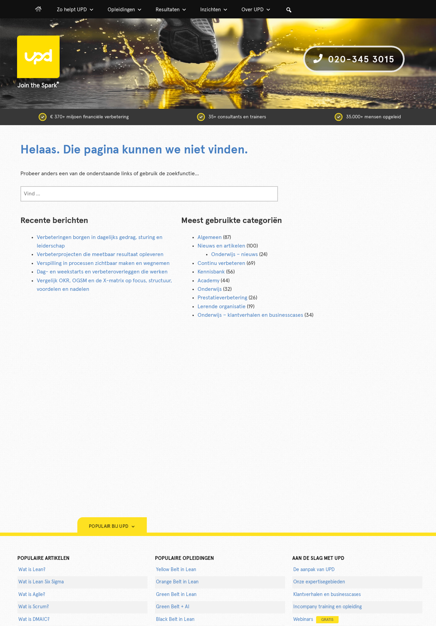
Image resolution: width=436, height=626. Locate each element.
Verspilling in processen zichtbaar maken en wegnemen (103, 263)
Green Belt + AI (172, 607)
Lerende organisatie (222, 306)
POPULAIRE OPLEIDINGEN (184, 558)
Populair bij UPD (112, 526)
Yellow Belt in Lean (176, 569)
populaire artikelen (43, 558)
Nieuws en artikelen (221, 246)
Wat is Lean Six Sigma (41, 582)
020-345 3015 (353, 59)
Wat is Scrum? (33, 607)
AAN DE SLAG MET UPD (318, 558)
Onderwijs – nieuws (234, 254)
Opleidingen (125, 9)
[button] (289, 10)
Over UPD (256, 9)
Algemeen (210, 237)
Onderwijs (210, 289)
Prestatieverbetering (222, 297)
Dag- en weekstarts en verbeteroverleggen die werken (102, 271)
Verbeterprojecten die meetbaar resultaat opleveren (100, 254)
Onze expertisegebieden (319, 582)
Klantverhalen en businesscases (327, 594)
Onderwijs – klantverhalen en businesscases (250, 315)
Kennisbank (211, 271)
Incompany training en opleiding (327, 607)
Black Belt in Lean (175, 619)
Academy (208, 280)
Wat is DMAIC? (33, 619)
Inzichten (214, 9)
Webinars (316, 619)
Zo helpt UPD (75, 9)
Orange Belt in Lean (177, 582)
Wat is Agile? (31, 594)
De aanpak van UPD (313, 569)
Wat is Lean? (31, 569)
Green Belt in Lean (176, 594)
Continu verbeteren (221, 263)
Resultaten (171, 9)
